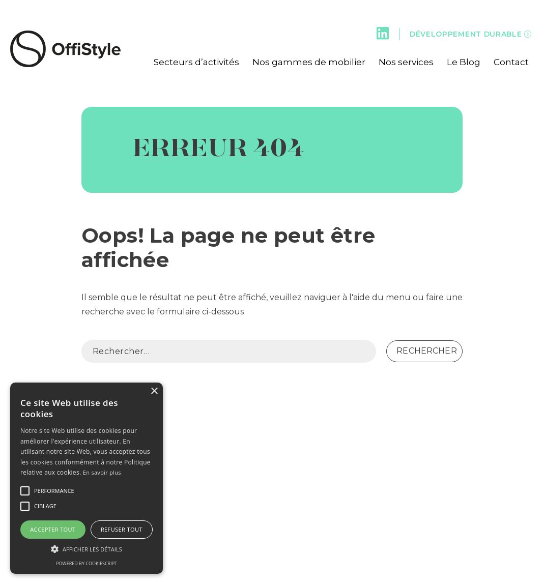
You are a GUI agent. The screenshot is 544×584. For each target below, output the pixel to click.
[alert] (86, 478)
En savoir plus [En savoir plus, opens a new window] (102, 472)
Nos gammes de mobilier (308, 62)
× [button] (154, 391)
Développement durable (471, 34)
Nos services (406, 62)
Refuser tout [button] (121, 529)
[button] (25, 491)
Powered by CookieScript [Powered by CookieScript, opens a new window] (86, 563)
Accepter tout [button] (52, 529)
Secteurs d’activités (196, 62)
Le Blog (463, 62)
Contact (511, 62)
